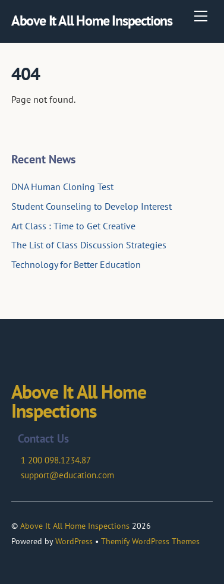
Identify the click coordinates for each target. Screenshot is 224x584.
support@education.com (67, 475)
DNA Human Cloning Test (62, 186)
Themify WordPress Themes (150, 541)
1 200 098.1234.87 (56, 460)
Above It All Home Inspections (75, 525)
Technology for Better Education (76, 264)
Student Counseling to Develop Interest (91, 206)
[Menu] (201, 16)
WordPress (74, 541)
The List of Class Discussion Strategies (88, 245)
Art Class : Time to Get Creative (73, 226)
